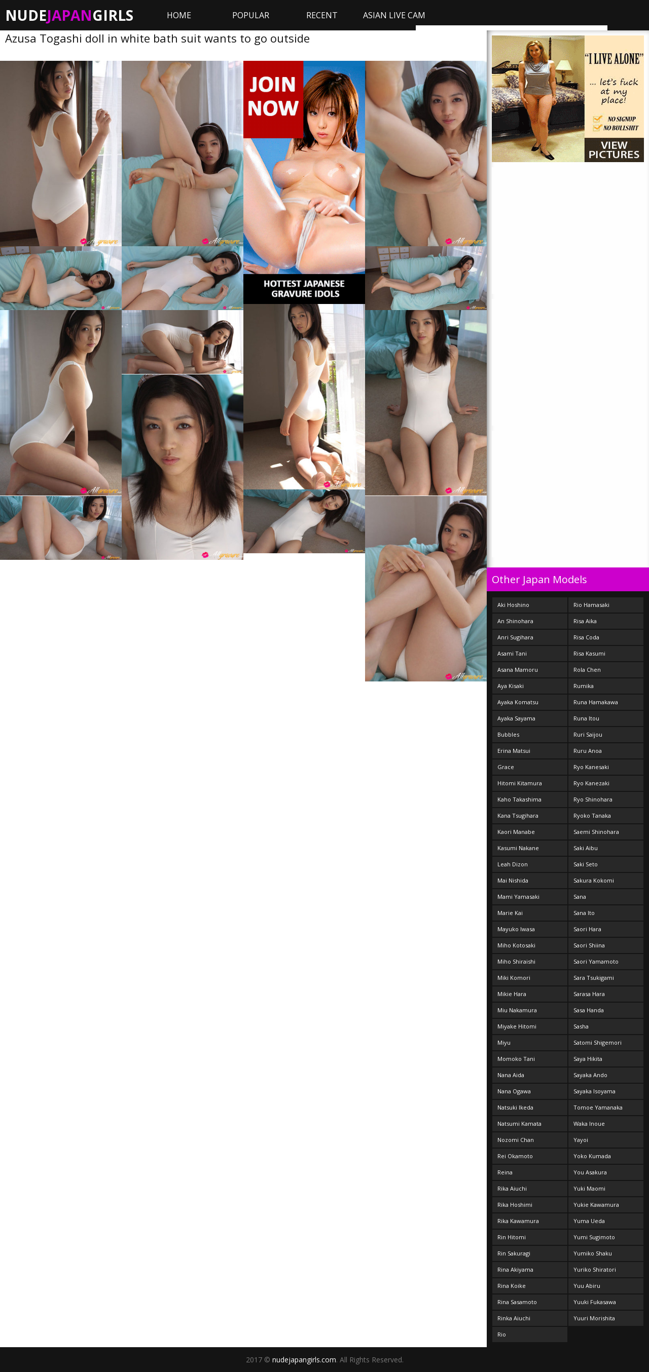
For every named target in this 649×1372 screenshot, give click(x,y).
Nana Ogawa (514, 1091)
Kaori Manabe (516, 831)
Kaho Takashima (519, 799)
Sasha (581, 1026)
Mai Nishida (512, 880)
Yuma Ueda (589, 1221)
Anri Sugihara (515, 637)
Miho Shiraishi (516, 961)
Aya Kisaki (510, 686)
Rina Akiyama (515, 1269)
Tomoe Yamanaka (598, 1107)
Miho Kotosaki (516, 945)
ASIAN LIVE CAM (394, 15)
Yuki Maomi (589, 1188)
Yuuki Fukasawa (594, 1302)
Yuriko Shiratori (594, 1269)
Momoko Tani (516, 1058)
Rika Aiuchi (512, 1188)
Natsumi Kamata (519, 1123)
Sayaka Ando (590, 1075)
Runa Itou (586, 718)
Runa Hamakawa (595, 702)
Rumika (583, 686)
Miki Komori (513, 977)
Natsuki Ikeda (515, 1107)
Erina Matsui (513, 750)
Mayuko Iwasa (516, 929)
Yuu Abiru (586, 1285)
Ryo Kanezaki (591, 783)
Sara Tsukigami (593, 977)
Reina (505, 1172)
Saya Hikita (587, 1058)
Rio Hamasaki (591, 604)
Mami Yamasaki (518, 896)
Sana (579, 896)
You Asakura (590, 1172)
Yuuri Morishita (594, 1318)
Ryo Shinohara (592, 799)
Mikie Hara (511, 994)
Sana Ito (584, 913)
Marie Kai (510, 913)
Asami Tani (512, 653)
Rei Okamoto (515, 1156)
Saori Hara (587, 929)
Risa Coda (586, 637)
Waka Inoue (589, 1123)
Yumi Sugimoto (594, 1237)
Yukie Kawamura (596, 1204)
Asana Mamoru (517, 669)
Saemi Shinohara (596, 831)
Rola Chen (587, 669)
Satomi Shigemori (597, 1042)
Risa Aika (585, 621)
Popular (250, 15)
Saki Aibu (585, 848)
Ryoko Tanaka (592, 815)
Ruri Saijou (587, 734)
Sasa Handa (588, 1010)
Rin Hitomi (511, 1237)
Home (179, 15)
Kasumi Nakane (518, 848)
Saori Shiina (589, 945)
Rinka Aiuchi (513, 1318)
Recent (322, 15)
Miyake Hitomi (516, 1026)
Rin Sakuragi (513, 1253)
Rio (501, 1334)
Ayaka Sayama (516, 718)
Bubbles (508, 734)
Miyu (504, 1042)
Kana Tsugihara (517, 815)
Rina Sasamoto (517, 1302)
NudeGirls (69, 15)
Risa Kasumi (589, 653)
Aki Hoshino (513, 604)
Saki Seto (585, 864)
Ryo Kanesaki (591, 767)
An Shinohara (515, 621)
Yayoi (580, 1140)
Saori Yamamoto (596, 961)
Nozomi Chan (515, 1140)
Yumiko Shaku (592, 1253)
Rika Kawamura (518, 1221)
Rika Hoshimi (514, 1204)
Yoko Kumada (592, 1156)
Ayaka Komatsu (517, 702)
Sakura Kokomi (593, 880)
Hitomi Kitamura (519, 783)
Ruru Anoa (587, 750)
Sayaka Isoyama (594, 1091)
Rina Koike (511, 1285)
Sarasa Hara (589, 994)
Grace (505, 767)
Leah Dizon (512, 864)
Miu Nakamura (517, 1010)
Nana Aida (510, 1075)
